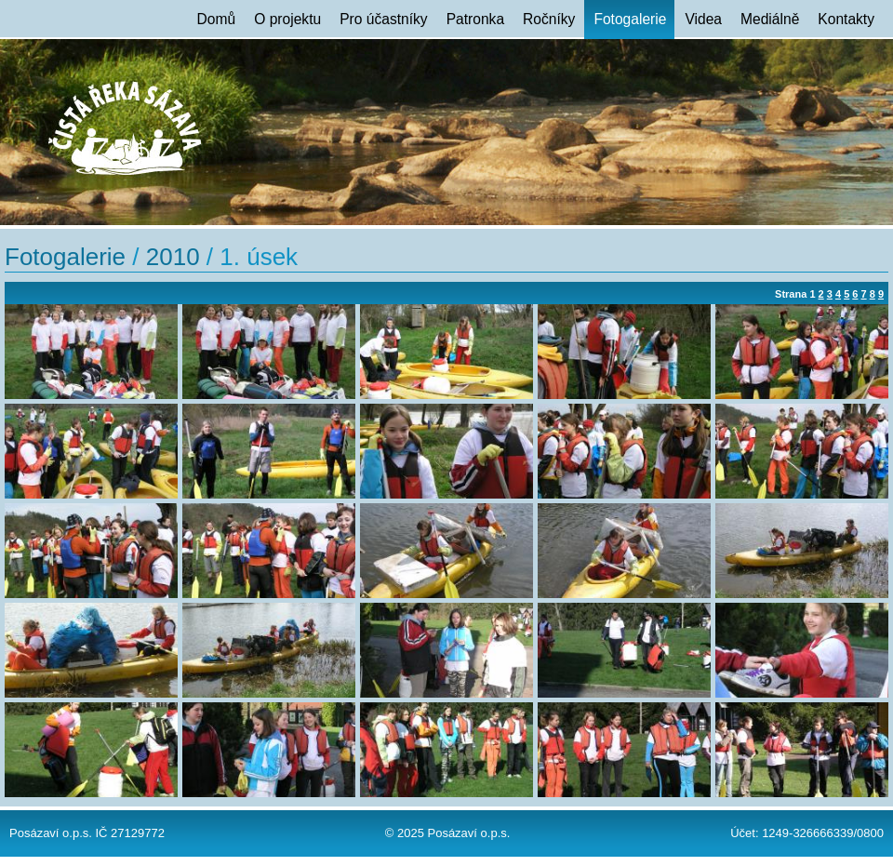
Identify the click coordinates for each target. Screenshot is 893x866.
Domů (216, 19)
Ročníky (549, 19)
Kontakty (846, 19)
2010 (173, 257)
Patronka (475, 19)
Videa (703, 19)
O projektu (287, 19)
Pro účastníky (383, 19)
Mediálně (769, 19)
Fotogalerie (629, 19)
